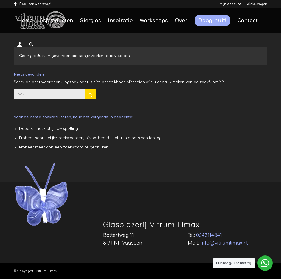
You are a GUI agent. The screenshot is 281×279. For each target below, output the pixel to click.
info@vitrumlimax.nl (224, 243)
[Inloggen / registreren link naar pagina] (20, 45)
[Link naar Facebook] (15, 4)
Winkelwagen (257, 4)
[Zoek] (31, 45)
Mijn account (230, 4)
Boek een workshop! (35, 4)
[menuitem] (230, 4)
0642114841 (209, 235)
